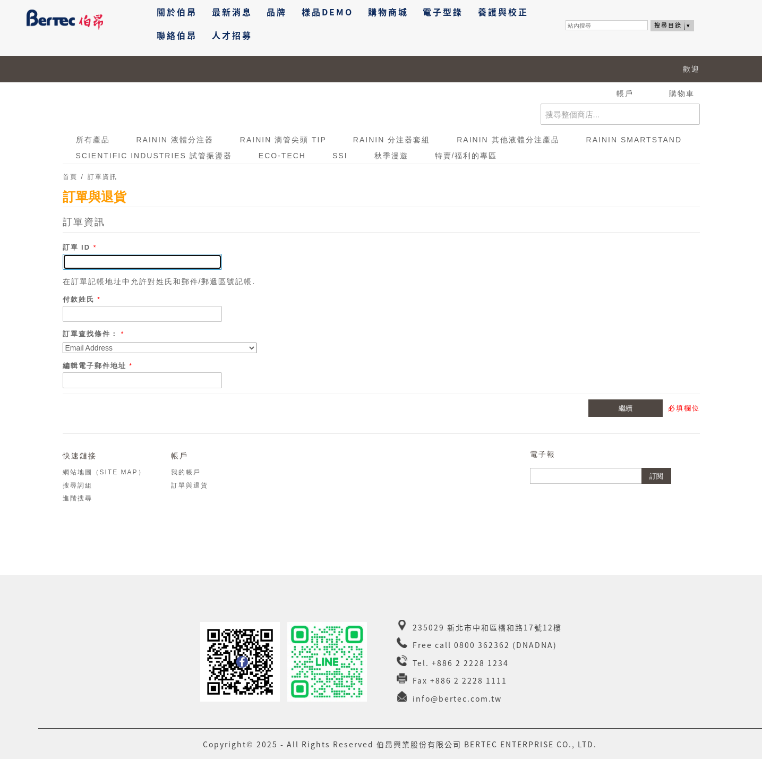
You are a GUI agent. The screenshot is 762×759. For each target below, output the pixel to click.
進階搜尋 (77, 498)
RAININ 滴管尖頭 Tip (283, 139)
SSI (340, 155)
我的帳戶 (186, 472)
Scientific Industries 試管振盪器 (154, 155)
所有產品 (93, 139)
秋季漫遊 (391, 155)
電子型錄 (443, 11)
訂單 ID (78, 247)
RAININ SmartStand (634, 139)
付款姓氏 (80, 299)
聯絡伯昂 (177, 35)
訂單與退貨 (189, 485)
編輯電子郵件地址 (96, 366)
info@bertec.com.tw (457, 698)
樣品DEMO (327, 11)
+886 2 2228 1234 (470, 663)
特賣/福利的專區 (466, 155)
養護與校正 (503, 11)
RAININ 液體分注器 (174, 139)
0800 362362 (482, 644)
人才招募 (232, 35)
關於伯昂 (177, 11)
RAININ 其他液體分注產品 (508, 139)
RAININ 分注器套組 (391, 139)
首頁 (70, 177)
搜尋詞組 (77, 485)
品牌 (277, 11)
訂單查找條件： (90, 334)
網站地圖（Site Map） (104, 472)
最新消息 (232, 11)
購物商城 (388, 11)
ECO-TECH (282, 155)
